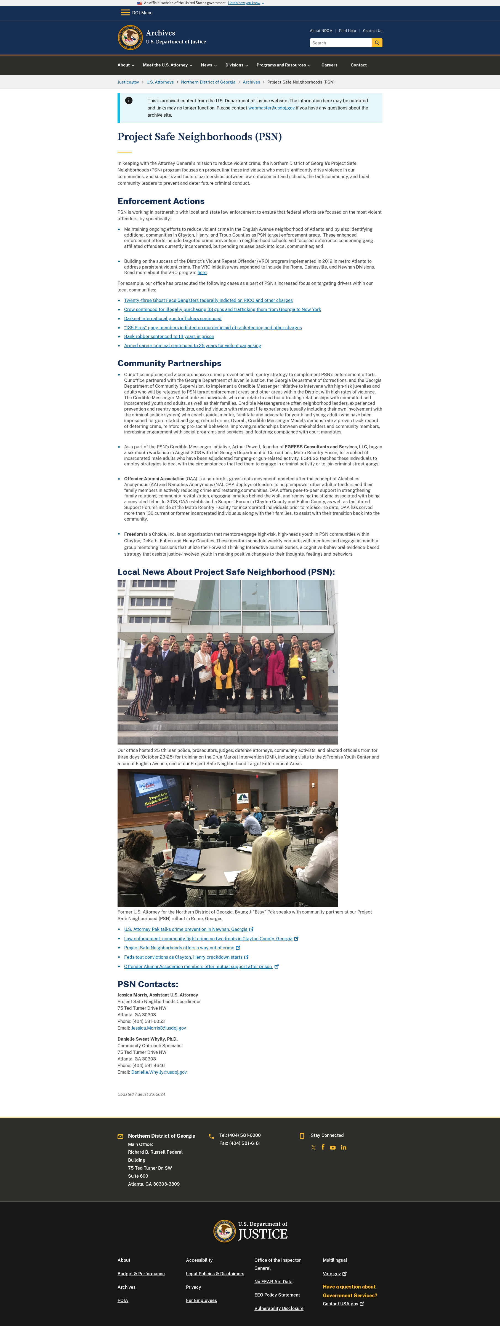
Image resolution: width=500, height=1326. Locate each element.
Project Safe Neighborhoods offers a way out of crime (182, 947)
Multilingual (335, 1260)
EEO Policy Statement (277, 1295)
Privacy (193, 1287)
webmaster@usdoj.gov (271, 108)
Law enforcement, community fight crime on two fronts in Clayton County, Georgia (212, 938)
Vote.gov (335, 1273)
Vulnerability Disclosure (279, 1308)
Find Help (347, 31)
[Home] (162, 48)
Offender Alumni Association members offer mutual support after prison (202, 966)
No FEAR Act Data (273, 1281)
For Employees (201, 1300)
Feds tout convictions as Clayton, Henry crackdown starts (187, 957)
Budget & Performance (141, 1273)
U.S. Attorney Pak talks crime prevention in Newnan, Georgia (189, 929)
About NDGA (321, 31)
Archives (126, 1287)
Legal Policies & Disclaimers (215, 1273)
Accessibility (199, 1260)
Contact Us (372, 31)
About (124, 1260)
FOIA (123, 1300)
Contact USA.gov (344, 1303)
